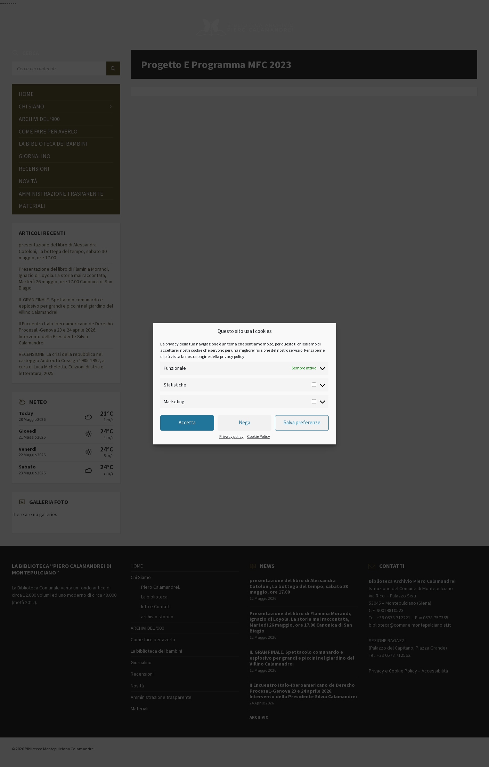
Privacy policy (231, 436)
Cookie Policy (258, 436)
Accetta (187, 422)
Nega (244, 422)
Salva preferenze (302, 422)
